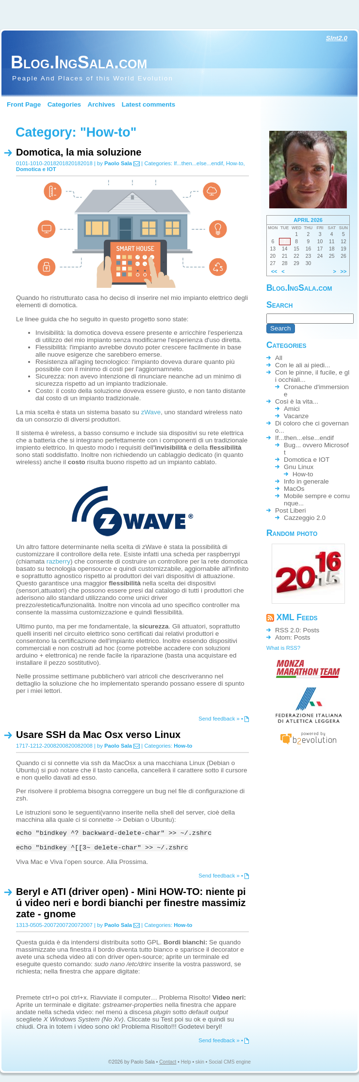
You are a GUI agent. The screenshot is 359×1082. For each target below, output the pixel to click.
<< (274, 271)
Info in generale (306, 481)
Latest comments (149, 104)
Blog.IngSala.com (79, 62)
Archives (101, 104)
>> (344, 271)
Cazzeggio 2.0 (305, 517)
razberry (58, 561)
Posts (311, 630)
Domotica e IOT (36, 169)
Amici (292, 408)
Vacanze (296, 416)
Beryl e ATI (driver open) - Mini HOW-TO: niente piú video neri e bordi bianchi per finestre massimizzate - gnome (131, 902)
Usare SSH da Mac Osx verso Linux (98, 734)
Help (186, 1063)
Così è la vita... (296, 401)
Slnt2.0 (336, 38)
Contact (167, 1063)
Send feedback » (219, 718)
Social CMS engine (230, 1063)
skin (200, 1063)
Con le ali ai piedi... (302, 365)
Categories (64, 104)
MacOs (294, 488)
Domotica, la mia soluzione (79, 152)
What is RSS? (283, 648)
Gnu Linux (298, 466)
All (278, 357)
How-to (235, 163)
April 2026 (308, 220)
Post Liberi (290, 510)
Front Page (24, 104)
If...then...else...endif (198, 163)
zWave (151, 412)
